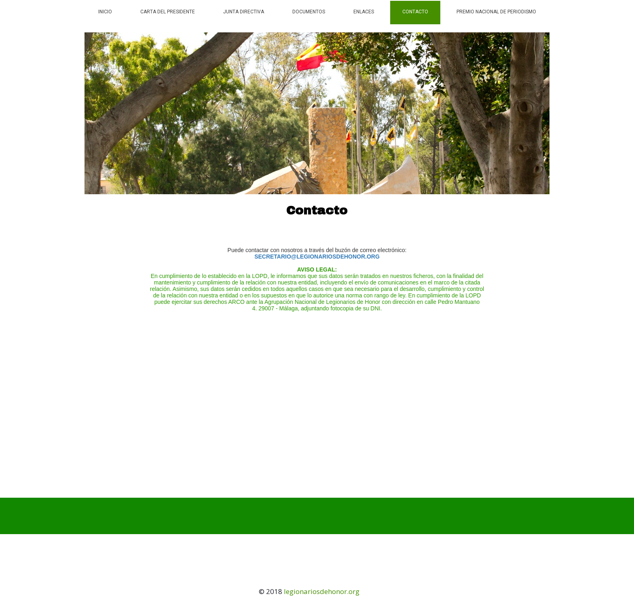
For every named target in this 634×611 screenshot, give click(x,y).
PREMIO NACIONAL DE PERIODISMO (496, 12)
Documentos (308, 12)
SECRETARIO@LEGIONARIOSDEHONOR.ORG (317, 256)
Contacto (415, 12)
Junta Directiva (243, 12)
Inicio (105, 12)
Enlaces (363, 12)
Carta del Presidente (167, 12)
